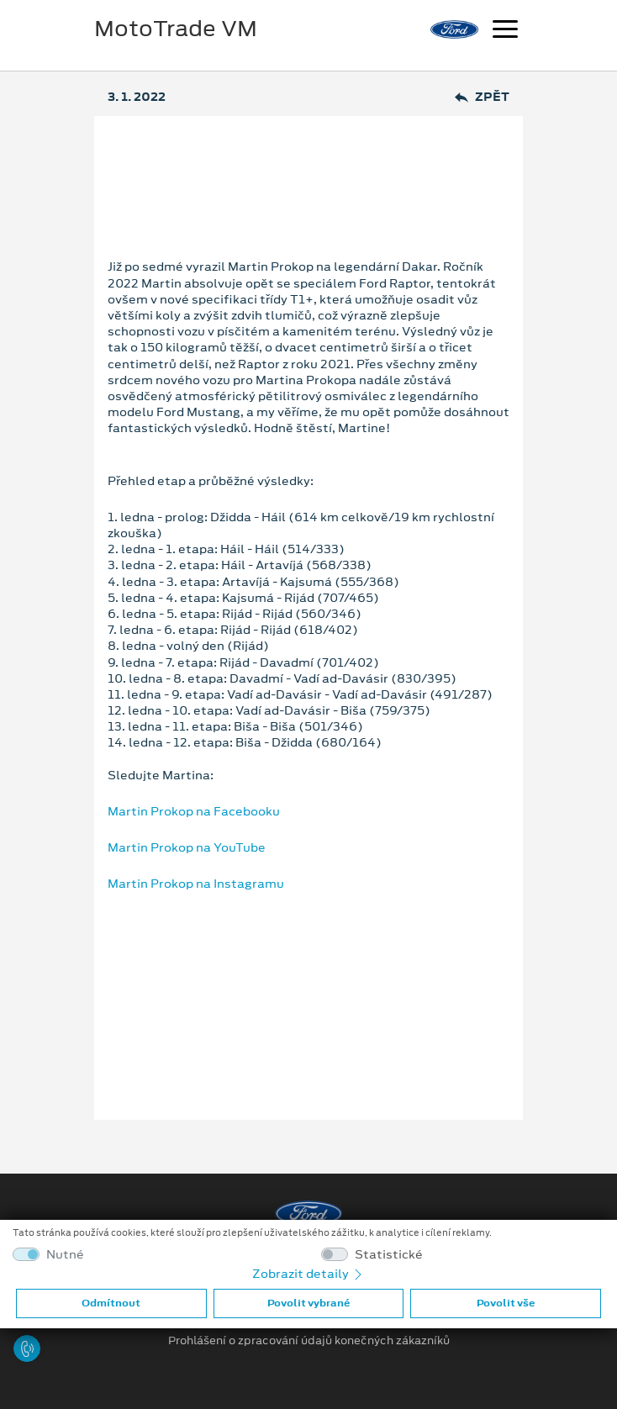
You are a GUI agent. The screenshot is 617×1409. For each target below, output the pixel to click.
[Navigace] (505, 31)
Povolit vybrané (308, 1303)
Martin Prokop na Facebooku (194, 811)
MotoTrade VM (175, 28)
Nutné (65, 1255)
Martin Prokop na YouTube (187, 847)
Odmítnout (111, 1303)
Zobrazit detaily (308, 1273)
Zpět (482, 97)
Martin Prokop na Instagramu (196, 883)
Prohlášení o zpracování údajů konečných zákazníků (309, 1340)
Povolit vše (506, 1303)
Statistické (389, 1255)
